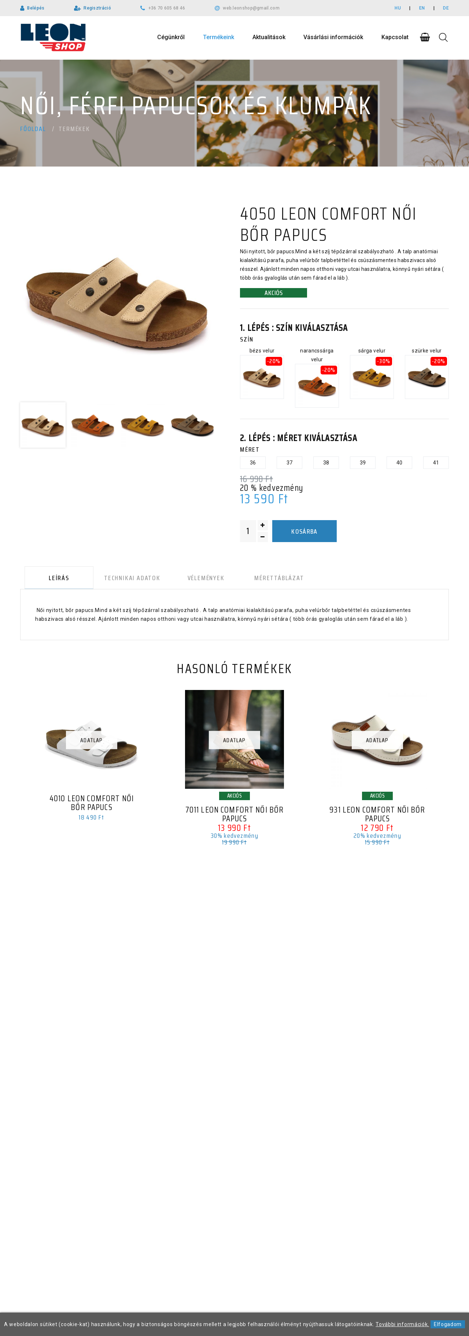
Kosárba (304, 531)
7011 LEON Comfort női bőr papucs (234, 817)
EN (422, 8)
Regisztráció (97, 8)
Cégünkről (171, 37)
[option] (117, 300)
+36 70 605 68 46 (166, 8)
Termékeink (218, 37)
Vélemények (195, 579)
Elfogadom (448, 1324)
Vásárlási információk (333, 37)
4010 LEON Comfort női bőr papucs (91, 806)
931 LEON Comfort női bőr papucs (377, 817)
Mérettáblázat (264, 579)
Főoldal (33, 129)
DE (446, 8)
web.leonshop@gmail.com (251, 8)
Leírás (54, 579)
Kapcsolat (395, 37)
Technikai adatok (125, 579)
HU (398, 8)
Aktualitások (268, 37)
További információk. (402, 1324)
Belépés (35, 8)
